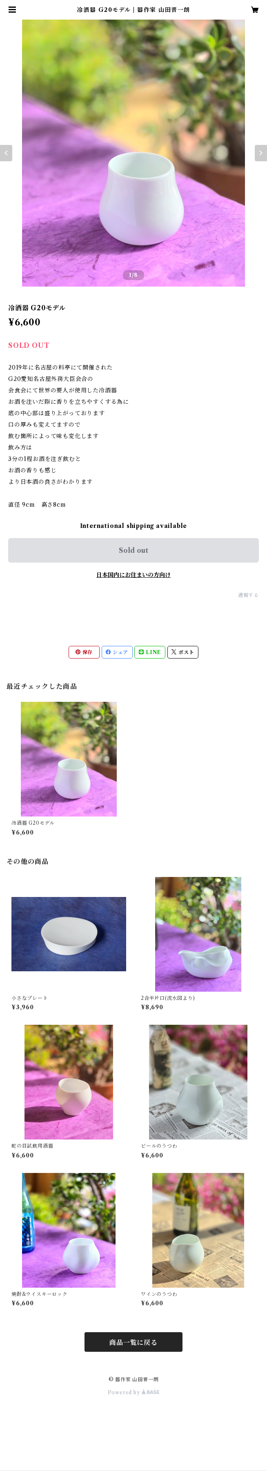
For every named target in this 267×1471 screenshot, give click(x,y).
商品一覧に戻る (133, 1342)
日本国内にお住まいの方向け (133, 575)
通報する (248, 595)
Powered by (134, 1392)
